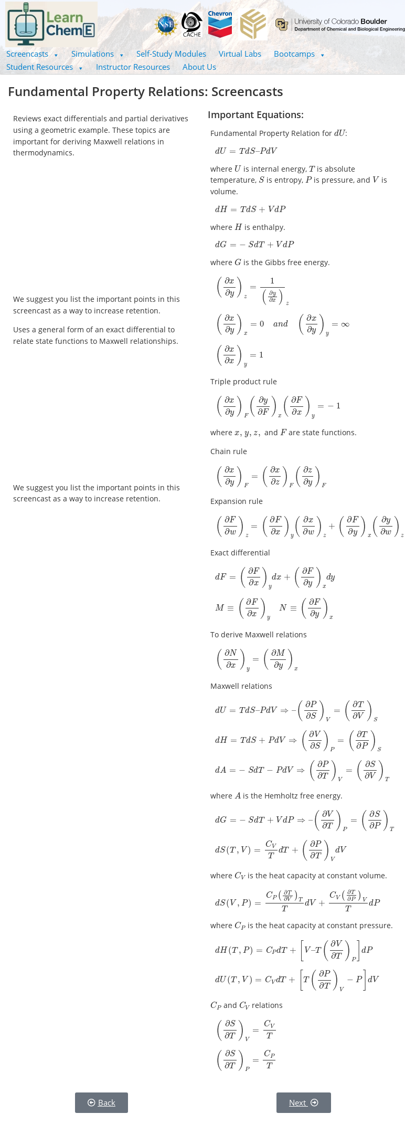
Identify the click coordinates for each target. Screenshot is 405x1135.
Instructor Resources (133, 66)
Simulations (97, 53)
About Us (199, 66)
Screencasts (32, 53)
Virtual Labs (240, 53)
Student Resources (44, 66)
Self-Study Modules (171, 53)
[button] (32, 53)
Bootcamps (299, 53)
